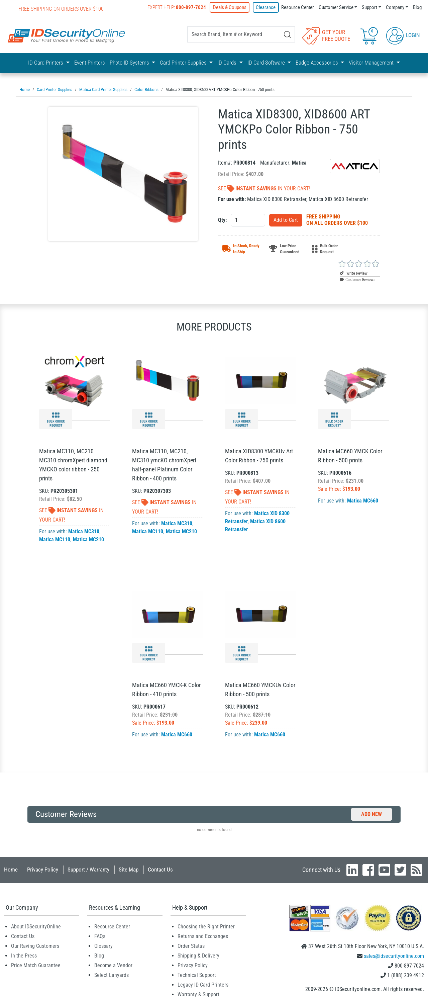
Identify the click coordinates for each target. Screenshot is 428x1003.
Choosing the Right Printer (206, 926)
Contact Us (160, 868)
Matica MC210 (88, 539)
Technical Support (197, 974)
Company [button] (395, 7)
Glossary (103, 945)
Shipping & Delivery (198, 955)
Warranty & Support (198, 994)
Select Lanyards (111, 974)
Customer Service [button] (336, 7)
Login (403, 34)
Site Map (128, 868)
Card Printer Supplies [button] (184, 62)
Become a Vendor (113, 965)
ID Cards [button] (227, 62)
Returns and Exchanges (203, 935)
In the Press (24, 955)
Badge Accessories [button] (317, 62)
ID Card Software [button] (266, 62)
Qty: (222, 219)
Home (11, 868)
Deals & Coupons (230, 7)
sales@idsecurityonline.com (394, 955)
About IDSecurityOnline (36, 926)
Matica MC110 (54, 539)
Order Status (191, 945)
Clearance (266, 7)
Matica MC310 (83, 531)
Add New (371, 813)
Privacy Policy (42, 868)
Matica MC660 (362, 500)
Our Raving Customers (35, 945)
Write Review (353, 272)
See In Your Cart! (264, 188)
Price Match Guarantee (36, 965)
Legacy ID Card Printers (203, 984)
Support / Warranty (88, 868)
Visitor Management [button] (372, 62)
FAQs (99, 935)
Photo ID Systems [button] (130, 62)
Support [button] (369, 7)
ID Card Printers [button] (46, 62)
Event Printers (89, 62)
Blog (417, 7)
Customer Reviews (357, 279)
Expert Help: (178, 7)
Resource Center (297, 7)
